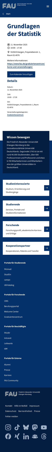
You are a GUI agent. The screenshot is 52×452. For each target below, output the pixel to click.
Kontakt (8, 405)
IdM (5, 348)
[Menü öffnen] (48, 6)
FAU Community (11, 380)
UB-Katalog (9, 285)
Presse (7, 369)
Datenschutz (10, 411)
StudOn (7, 274)
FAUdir (7, 332)
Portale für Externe (12, 358)
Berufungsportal (11, 306)
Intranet (7, 338)
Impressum (34, 405)
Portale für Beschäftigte (15, 326)
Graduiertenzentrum (15, 115)
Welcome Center (11, 311)
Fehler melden (11, 416)
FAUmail (7, 269)
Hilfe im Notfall (20, 405)
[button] (26, 188)
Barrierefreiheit (25, 411)
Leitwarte (8, 343)
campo (7, 279)
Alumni (7, 364)
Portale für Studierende (15, 262)
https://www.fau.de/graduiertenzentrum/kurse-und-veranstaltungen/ (26, 65)
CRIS (6, 301)
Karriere (7, 375)
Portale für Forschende (14, 294)
